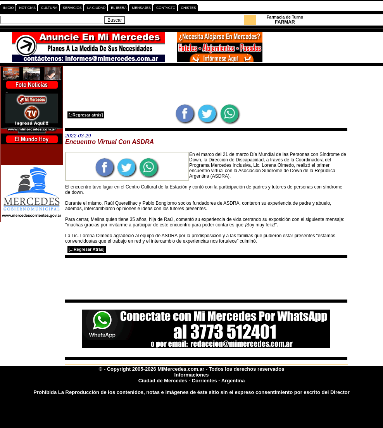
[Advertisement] (206, 84)
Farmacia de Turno (285, 17)
